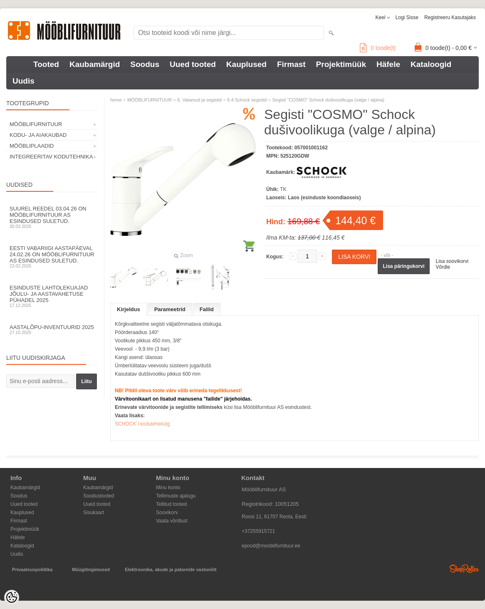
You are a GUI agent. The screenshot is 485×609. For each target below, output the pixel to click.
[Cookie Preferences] (11, 597)
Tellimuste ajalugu (175, 496)
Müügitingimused (91, 569)
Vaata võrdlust (172, 521)
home (116, 99)
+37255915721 (258, 531)
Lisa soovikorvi (452, 261)
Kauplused (246, 64)
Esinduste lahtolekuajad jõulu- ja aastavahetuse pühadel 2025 (52, 296)
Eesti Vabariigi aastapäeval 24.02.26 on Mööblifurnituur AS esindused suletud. (52, 256)
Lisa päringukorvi (403, 266)
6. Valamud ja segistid (199, 99)
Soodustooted (98, 496)
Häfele (388, 64)
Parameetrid (170, 309)
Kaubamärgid (94, 64)
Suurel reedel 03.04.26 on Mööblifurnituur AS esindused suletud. (52, 217)
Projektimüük (341, 64)
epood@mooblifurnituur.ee (271, 546)
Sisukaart (93, 512)
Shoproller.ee (464, 568)
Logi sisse (407, 17)
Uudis (23, 81)
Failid (207, 309)
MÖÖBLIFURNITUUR (36, 124)
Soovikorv (167, 512)
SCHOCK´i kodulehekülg (142, 424)
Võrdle (443, 267)
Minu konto (168, 487)
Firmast (291, 64)
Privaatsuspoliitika (32, 569)
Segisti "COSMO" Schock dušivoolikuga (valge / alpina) (328, 99)
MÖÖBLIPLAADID (32, 146)
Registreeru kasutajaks (450, 17)
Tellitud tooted (171, 504)
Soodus (144, 64)
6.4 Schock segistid (247, 99)
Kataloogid (431, 64)
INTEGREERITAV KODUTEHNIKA (51, 156)
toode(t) (378, 48)
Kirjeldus (128, 309)
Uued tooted (193, 64)
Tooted (46, 64)
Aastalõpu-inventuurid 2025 (52, 329)
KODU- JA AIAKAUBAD (38, 135)
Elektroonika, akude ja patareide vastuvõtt (170, 569)
